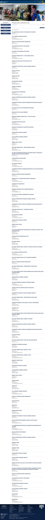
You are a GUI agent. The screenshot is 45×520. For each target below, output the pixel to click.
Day (12, 29)
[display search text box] (34, 0)
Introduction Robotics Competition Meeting (23, 127)
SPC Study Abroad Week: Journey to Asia (21, 349)
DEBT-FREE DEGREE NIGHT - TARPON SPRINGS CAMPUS (23, 147)
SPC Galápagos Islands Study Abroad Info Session (24, 32)
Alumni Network (12, 507)
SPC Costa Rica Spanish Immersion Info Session (23, 194)
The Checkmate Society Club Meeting (20, 46)
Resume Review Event (17, 410)
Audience (6, 27)
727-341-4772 (2, 518)
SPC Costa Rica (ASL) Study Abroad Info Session (23, 107)
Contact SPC (11, 508)
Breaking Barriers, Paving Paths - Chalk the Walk (23, 116)
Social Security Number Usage (19, 517)
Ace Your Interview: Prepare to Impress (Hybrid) (23, 282)
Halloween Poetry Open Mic (18, 121)
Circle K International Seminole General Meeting (24, 97)
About (29, 505)
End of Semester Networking (19, 432)
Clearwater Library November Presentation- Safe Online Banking (27, 168)
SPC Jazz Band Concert (17, 214)
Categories (5, 33)
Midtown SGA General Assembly (19, 344)
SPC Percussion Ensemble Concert (20, 483)
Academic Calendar (21, 507)
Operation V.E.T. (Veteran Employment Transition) (23, 178)
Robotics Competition (17, 360)
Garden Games (15, 380)
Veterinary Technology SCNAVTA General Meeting (24, 66)
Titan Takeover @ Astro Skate (19, 158)
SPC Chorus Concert (17, 163)
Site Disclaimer (17, 518)
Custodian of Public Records (12, 518)
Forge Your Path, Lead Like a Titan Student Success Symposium (26, 462)
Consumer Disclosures (21, 518)
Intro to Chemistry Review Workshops (21, 41)
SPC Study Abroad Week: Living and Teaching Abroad (24, 340)
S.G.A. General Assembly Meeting (19, 36)
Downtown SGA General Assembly (20, 277)
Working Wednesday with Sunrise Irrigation (22, 189)
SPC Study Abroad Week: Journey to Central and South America (27, 246)
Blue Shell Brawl (16, 241)
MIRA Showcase (15, 400)
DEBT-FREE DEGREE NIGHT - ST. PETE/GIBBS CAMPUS (23, 55)
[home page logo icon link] (4, 2)
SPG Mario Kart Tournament (19, 91)
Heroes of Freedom (16, 86)
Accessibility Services (21, 508)
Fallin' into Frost (16, 334)
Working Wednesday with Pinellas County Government (25, 302)
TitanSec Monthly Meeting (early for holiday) (23, 287)
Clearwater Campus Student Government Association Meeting (27, 102)
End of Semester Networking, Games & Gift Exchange (24, 420)
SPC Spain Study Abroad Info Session (20, 51)
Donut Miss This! (16, 70)
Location (6, 30)
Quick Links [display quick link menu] (38, 0)
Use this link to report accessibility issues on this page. (14, 515)
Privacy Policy (14, 517)
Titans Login (40, 2)
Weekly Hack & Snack (17, 142)
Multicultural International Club (20, 236)
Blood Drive (15, 494)
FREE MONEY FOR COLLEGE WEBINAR (20, 112)
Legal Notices (10, 517)
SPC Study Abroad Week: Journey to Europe (22, 318)
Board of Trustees (30, 508)
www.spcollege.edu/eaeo (15, 514)
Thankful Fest (15, 307)
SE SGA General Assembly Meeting (19, 136)
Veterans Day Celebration (18, 183)
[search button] (43, 24)
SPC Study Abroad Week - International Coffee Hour (24, 266)
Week (15, 29)
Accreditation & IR (30, 507)
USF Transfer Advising (17, 81)
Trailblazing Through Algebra (19, 132)
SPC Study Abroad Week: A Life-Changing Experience (24, 257)
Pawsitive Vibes (15, 442)
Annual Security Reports (25, 517)
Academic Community (6, 24)
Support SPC (42, 0)
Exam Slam (14, 385)
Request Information (4, 506)
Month (17, 29)
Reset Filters (42, 27)
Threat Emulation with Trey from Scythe (22, 61)
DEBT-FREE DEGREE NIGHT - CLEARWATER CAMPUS (22, 209)
